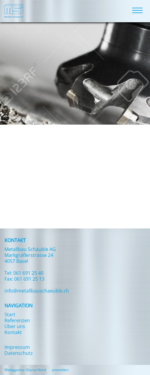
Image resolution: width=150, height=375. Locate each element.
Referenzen (17, 320)
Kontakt (13, 332)
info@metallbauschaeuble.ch (36, 290)
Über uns (14, 326)
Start (9, 314)
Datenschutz (18, 353)
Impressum (17, 347)
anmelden (60, 369)
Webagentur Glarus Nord (25, 370)
